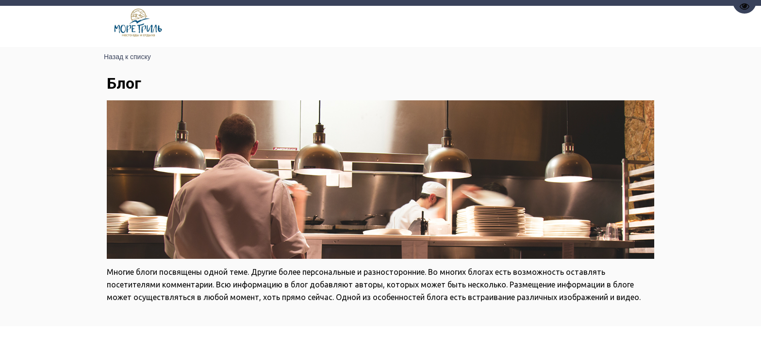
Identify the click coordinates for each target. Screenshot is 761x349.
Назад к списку (127, 57)
